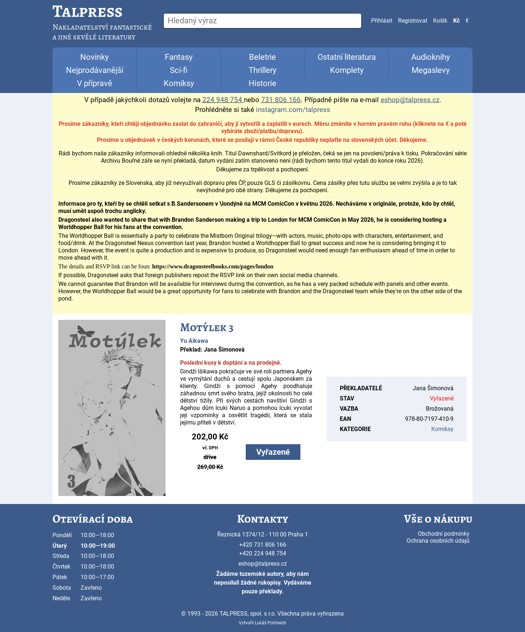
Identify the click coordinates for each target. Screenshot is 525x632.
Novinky (94, 57)
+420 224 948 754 (262, 553)
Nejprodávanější (94, 70)
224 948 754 (222, 100)
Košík (440, 20)
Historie (262, 83)
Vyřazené (273, 452)
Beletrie (262, 57)
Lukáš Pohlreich (270, 622)
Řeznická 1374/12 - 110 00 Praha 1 (262, 534)
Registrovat (412, 20)
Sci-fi (178, 70)
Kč (456, 20)
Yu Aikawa (194, 340)
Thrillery (262, 70)
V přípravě (94, 83)
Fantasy (178, 57)
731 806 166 (281, 100)
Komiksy (179, 83)
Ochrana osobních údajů (438, 540)
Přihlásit (381, 20)
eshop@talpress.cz (262, 563)
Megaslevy (431, 70)
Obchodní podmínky (444, 533)
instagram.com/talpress (293, 110)
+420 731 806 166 (262, 544)
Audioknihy (430, 57)
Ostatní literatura (347, 57)
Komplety (346, 70)
